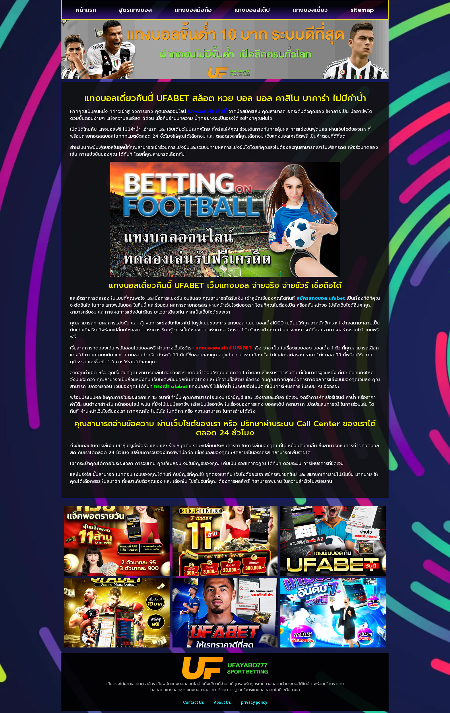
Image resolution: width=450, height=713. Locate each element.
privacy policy (256, 703)
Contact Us (191, 703)
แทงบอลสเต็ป (252, 9)
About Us (222, 703)
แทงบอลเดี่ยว (310, 9)
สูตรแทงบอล (135, 9)
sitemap (362, 9)
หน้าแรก (86, 9)
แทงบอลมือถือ (193, 9)
